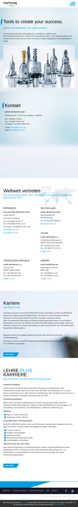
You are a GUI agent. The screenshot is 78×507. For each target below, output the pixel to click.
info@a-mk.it (46, 251)
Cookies (54, 490)
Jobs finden (11, 354)
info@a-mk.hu (46, 279)
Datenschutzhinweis (36, 490)
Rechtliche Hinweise (20, 490)
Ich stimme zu (59, 504)
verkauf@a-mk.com (18, 127)
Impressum (6, 490)
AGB (47, 490)
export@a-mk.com (17, 130)
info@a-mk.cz (8, 279)
